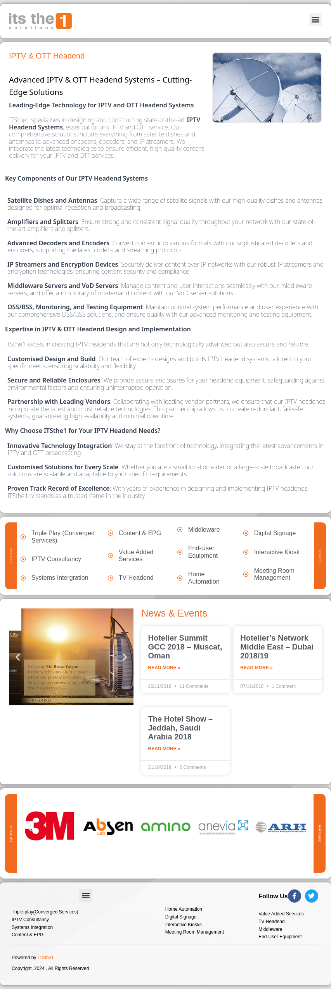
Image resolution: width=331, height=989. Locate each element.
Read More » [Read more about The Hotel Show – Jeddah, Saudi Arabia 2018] (164, 748)
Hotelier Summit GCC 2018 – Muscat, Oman (185, 647)
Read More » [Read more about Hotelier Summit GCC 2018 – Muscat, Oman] (164, 667)
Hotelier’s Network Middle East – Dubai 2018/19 (277, 647)
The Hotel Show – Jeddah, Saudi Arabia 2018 (180, 728)
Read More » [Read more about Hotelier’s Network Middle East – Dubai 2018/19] (256, 667)
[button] (315, 19)
